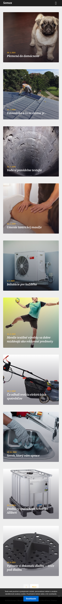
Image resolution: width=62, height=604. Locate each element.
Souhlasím (31, 599)
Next (34, 587)
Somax (7, 3)
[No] (59, 596)
